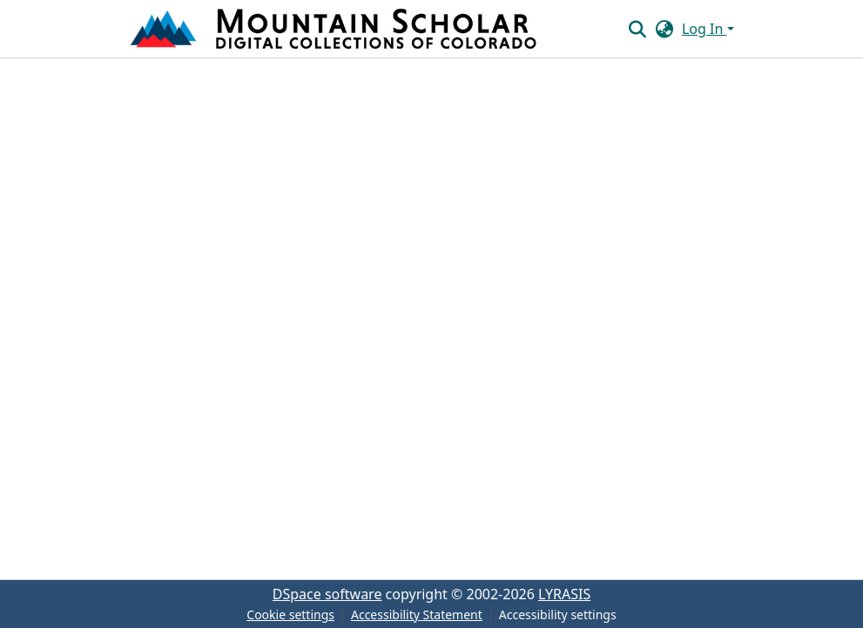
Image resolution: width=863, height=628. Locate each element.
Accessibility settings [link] (558, 614)
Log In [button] (704, 28)
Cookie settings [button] (290, 614)
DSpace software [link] (327, 594)
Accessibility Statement (416, 614)
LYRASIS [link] (564, 594)
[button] (335, 29)
